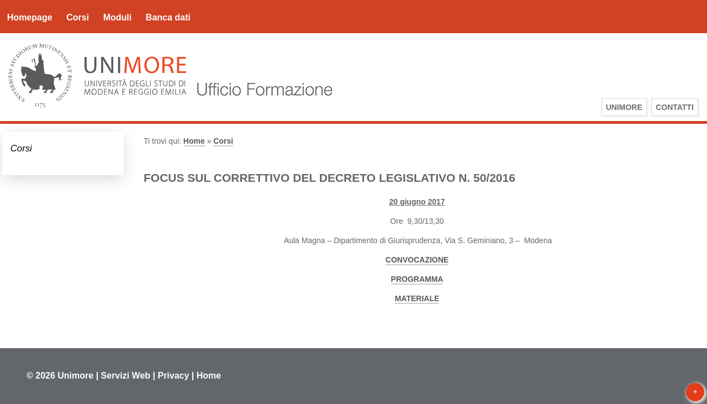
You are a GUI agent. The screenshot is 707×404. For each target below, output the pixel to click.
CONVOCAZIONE (417, 259)
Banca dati (168, 17)
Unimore (75, 375)
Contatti (675, 107)
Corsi (77, 17)
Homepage (29, 17)
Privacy (173, 375)
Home (194, 141)
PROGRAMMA (417, 279)
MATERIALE (417, 298)
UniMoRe (624, 107)
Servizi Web (126, 375)
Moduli (117, 17)
